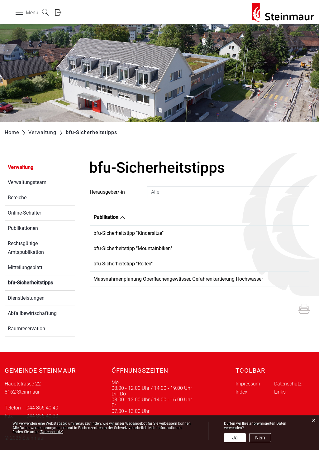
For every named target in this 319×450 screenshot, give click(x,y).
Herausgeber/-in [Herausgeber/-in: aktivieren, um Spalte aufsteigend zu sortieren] (279, 217)
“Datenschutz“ (51, 432)
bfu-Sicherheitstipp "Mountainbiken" (132, 248)
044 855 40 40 (42, 408)
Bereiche (17, 198)
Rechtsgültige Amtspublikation (26, 247)
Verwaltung (20, 167)
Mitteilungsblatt (25, 267)
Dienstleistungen (26, 298)
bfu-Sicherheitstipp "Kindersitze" (128, 233)
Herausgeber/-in (107, 192)
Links (280, 392)
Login (60, 12)
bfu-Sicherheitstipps (41, 282)
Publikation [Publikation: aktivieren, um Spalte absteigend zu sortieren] (105, 217)
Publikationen (23, 228)
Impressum (248, 384)
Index (241, 392)
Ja (235, 438)
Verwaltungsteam (27, 182)
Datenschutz (288, 384)
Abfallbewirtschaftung (32, 313)
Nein (260, 438)
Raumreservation (26, 328)
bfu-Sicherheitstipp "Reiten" (123, 264)
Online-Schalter (24, 213)
